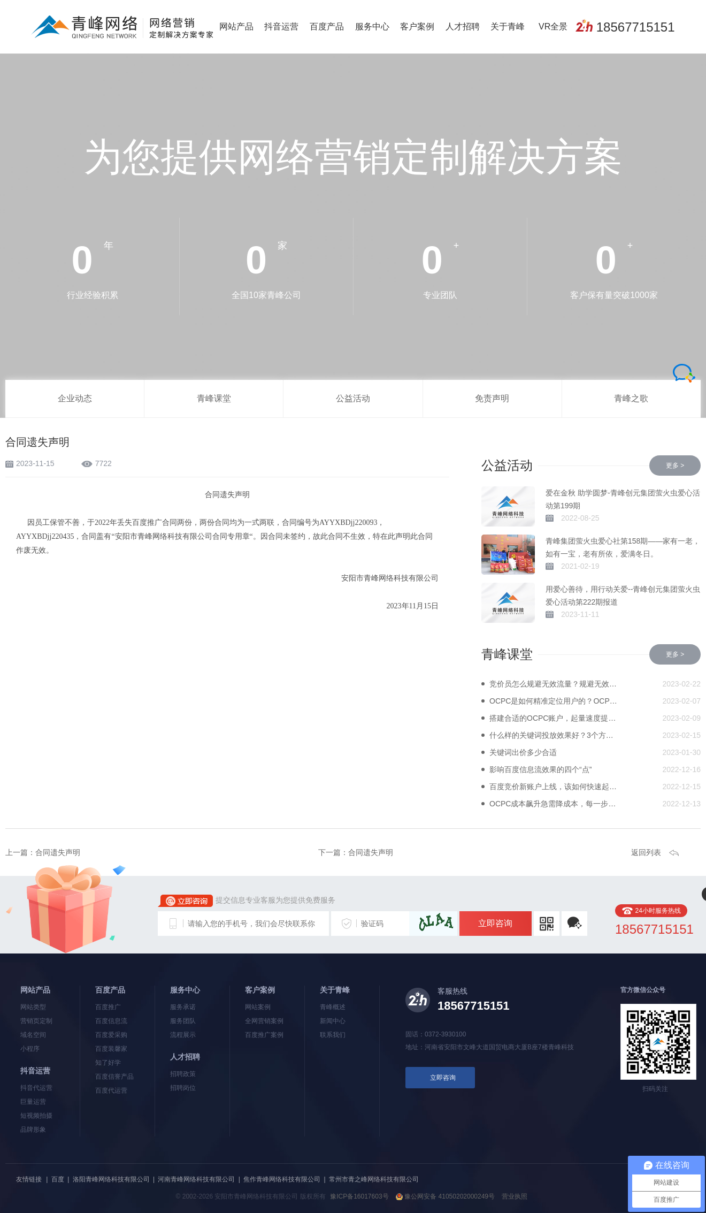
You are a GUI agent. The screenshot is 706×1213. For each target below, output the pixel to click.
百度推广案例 (264, 1035)
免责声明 (492, 398)
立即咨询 (495, 923)
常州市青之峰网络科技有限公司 (374, 1179)
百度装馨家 (111, 1048)
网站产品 (236, 26)
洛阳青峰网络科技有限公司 (111, 1179)
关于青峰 (507, 26)
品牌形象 (33, 1129)
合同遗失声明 (57, 852)
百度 (57, 1179)
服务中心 (372, 26)
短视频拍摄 (36, 1115)
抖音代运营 (36, 1088)
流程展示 (183, 1035)
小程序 (30, 1048)
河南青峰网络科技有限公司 (196, 1179)
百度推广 (108, 1007)
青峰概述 (333, 1007)
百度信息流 (111, 1021)
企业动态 (75, 398)
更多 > (675, 465)
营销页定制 (36, 1021)
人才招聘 (463, 26)
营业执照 (514, 1196)
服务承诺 (183, 1007)
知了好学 (108, 1062)
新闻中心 (333, 1021)
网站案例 (258, 1007)
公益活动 (353, 398)
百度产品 (327, 26)
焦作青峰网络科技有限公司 (281, 1179)
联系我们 (333, 1035)
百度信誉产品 (114, 1076)
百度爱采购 (111, 1035)
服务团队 (183, 1021)
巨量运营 (33, 1101)
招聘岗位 (183, 1088)
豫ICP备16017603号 (359, 1196)
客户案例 (417, 26)
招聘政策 (183, 1074)
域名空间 (33, 1035)
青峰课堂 (214, 398)
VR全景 (553, 26)
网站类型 (33, 1007)
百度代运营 (111, 1090)
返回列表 (646, 852)
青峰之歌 (631, 398)
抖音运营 (281, 26)
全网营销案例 (264, 1021)
